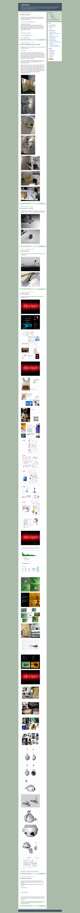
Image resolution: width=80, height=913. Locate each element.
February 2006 (51, 54)
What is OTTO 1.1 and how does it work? (28, 21)
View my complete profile (53, 19)
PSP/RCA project (52, 26)
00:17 (29, 203)
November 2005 (52, 50)
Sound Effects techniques (53, 44)
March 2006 (51, 56)
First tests (51, 43)
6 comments (41, 39)
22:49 (29, 873)
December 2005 (52, 51)
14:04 (29, 246)
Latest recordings (52, 37)
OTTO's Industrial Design (25, 37)
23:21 (29, 39)
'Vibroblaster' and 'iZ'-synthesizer (54, 46)
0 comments (41, 246)
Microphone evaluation (53, 40)
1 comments (41, 203)
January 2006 (51, 53)
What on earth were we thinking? (26, 35)
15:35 (30, 905)
